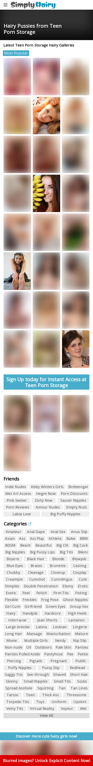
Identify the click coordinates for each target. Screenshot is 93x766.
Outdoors (43, 647)
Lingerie (80, 626)
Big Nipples (15, 552)
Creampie (14, 579)
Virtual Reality (42, 708)
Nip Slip (79, 640)
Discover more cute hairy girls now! (46, 736)
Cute (83, 579)
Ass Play (37, 538)
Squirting (45, 688)
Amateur (13, 531)
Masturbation (58, 633)
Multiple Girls (36, 640)
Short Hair (79, 674)
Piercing (14, 660)
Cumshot (37, 579)
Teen (30, 694)
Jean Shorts (47, 620)
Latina (41, 626)
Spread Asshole (18, 688)
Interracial (17, 620)
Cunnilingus (61, 579)
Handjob (30, 613)
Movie (11, 640)
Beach (25, 545)
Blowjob (79, 558)
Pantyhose (53, 654)
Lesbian (60, 626)
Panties (81, 647)
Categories (17, 523)
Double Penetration (41, 586)
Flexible (11, 599)
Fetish (41, 592)
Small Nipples (35, 681)
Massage (34, 633)
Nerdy (60, 640)
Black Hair (35, 558)
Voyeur (67, 708)
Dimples (12, 586)
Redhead (77, 667)
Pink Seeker (17, 500)
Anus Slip (79, 531)
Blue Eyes (15, 565)
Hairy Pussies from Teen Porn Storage (33, 28)
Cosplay (79, 572)
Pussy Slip (50, 667)
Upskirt (80, 701)
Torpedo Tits (17, 701)
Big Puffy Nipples (65, 514)
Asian (10, 538)
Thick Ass (50, 694)
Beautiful (43, 545)
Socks (82, 681)
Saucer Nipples (73, 500)
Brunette (58, 565)
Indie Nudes (15, 486)
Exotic (11, 592)
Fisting (81, 592)
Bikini (83, 552)
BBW (84, 538)
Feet (26, 592)
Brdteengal (78, 486)
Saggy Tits (14, 674)
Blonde (58, 558)
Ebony (68, 586)
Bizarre (13, 558)
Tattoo (12, 694)
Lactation (76, 620)
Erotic (83, 586)
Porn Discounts (74, 493)
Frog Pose (49, 599)
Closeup (58, 572)
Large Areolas (18, 626)
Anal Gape (36, 531)
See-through (38, 674)
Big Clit (62, 545)
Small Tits (62, 681)
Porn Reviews (17, 507)
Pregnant (59, 660)
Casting (79, 565)
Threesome (76, 694)
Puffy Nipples (20, 667)
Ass (22, 538)
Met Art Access (18, 493)
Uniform (59, 701)
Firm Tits (61, 592)
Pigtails (36, 660)
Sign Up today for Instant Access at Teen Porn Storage (46, 382)
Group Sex (79, 606)
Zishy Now (44, 500)
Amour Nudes (48, 507)
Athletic (55, 538)
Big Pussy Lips (42, 552)
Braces (36, 565)
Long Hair (13, 633)
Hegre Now (46, 493)
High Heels (77, 613)
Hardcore (53, 613)
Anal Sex (58, 531)
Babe (70, 538)
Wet (83, 708)
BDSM (10, 545)
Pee (70, 654)
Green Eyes (55, 606)
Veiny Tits (14, 708)
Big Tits (66, 552)
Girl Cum (12, 606)
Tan (62, 688)
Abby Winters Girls (47, 486)
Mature (81, 633)
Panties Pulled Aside (22, 654)
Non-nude (13, 647)
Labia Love (22, 514)
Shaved (59, 674)
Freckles (30, 599)
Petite (83, 654)
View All (46, 715)
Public (80, 660)
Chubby (13, 572)
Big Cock (80, 545)
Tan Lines (79, 688)
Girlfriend (33, 606)
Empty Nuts (76, 507)
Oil (28, 647)
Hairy (11, 613)
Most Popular (16, 53)
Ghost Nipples (75, 599)
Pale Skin (63, 647)
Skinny (12, 681)
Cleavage (35, 572)
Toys (40, 701)
